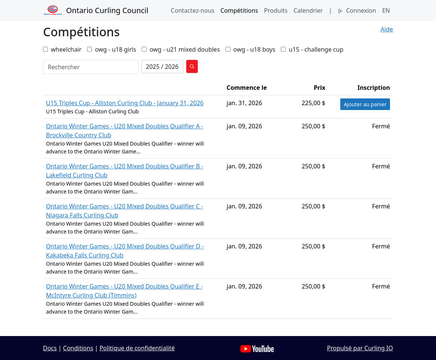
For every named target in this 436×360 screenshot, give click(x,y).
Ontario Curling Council (95, 10)
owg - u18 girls (111, 49)
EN (386, 10)
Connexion (357, 10)
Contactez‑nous (193, 10)
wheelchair (62, 49)
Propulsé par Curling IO (360, 348)
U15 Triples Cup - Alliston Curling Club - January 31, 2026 (124, 103)
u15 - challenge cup (312, 49)
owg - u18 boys (250, 49)
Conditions (78, 348)
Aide (387, 29)
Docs (50, 348)
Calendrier (308, 10)
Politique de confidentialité (137, 348)
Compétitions (239, 10)
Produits (276, 10)
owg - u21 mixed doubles (181, 49)
